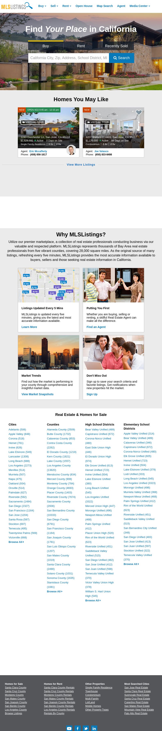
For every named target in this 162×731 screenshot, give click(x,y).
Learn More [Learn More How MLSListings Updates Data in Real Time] (29, 327)
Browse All (16, 541)
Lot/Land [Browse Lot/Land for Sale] (90, 702)
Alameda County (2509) (61, 429)
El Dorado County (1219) (61, 452)
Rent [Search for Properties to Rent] (81, 46)
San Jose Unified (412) (98, 564)
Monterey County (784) (60, 483)
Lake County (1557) (58, 461)
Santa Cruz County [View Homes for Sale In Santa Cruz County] (15, 691)
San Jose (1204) (18, 515)
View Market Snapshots (37, 394)
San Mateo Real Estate (137, 706)
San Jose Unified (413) (137, 541)
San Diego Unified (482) (99, 559)
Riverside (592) (18, 497)
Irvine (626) (15, 447)
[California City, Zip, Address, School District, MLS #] (68, 58)
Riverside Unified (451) (98, 546)
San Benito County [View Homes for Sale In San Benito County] (15, 706)
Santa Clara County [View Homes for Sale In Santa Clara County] (15, 687)
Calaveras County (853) (61, 438)
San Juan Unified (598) (99, 568)
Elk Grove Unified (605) (137, 456)
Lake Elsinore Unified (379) (140, 469)
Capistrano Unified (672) (99, 434)
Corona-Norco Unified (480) (140, 451)
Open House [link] (84, 6)
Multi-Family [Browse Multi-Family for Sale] (92, 698)
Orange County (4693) (60, 488)
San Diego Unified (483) (138, 537)
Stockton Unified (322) (137, 550)
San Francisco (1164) (21, 510)
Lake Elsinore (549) (20, 452)
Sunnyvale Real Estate (136, 695)
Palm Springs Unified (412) (139, 501)
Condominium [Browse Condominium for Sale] (93, 695)
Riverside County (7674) (61, 497)
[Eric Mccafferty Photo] (71, 148)
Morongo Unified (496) (98, 510)
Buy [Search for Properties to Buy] (46, 46)
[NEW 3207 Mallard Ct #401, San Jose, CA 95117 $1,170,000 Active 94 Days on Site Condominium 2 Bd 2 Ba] (113, 127)
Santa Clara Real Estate (137, 691)
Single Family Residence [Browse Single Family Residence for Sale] (98, 687)
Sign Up (92, 394)
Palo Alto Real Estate (135, 713)
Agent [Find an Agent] (121, 6)
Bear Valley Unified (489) (100, 429)
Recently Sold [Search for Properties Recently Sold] (116, 46)
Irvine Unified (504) (96, 474)
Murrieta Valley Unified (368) (140, 492)
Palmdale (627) (18, 492)
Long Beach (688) (19, 461)
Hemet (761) (16, 443)
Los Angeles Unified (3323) (140, 483)
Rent (65, 6)
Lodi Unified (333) (134, 474)
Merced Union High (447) (100, 506)
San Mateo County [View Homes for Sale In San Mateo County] (15, 698)
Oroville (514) (17, 488)
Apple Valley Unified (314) (139, 433)
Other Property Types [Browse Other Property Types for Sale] (97, 709)
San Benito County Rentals (59, 706)
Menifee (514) (17, 470)
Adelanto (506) (17, 429)
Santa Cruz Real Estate (137, 698)
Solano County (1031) (60, 573)
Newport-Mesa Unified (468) (140, 496)
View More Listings (81, 164)
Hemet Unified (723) (97, 470)
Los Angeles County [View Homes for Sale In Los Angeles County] (16, 709)
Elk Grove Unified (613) (99, 465)
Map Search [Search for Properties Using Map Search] (105, 6)
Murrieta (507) (17, 474)
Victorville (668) (18, 537)
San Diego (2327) (19, 506)
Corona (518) (16, 438)
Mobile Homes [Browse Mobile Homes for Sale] (93, 706)
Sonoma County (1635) (60, 577)
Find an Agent (96, 327)
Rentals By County (54, 713)
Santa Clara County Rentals (59, 687)
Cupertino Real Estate (136, 702)
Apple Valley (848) (19, 434)
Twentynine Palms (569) (23, 532)
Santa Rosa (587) (19, 519)
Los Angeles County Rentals (59, 709)
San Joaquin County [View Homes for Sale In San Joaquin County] (16, 702)
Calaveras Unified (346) (138, 442)
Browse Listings (13, 713)
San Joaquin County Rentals (59, 702)
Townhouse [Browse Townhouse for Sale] (91, 691)
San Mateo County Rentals (58, 698)
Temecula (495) (18, 528)
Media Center (139, 6)
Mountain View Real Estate (139, 709)
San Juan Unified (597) (137, 546)
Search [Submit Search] (121, 58)
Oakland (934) (17, 483)
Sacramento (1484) (20, 501)
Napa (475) (15, 479)
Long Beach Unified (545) (139, 478)
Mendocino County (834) (61, 474)
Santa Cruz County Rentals (59, 691)
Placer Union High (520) (99, 532)
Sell (53, 6)
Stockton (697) (17, 524)
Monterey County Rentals (58, 695)
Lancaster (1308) (19, 456)
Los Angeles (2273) (20, 465)
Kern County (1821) (58, 456)
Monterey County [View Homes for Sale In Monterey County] (14, 695)
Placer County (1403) (59, 492)
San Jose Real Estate (136, 687)
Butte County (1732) (59, 434)
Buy (41, 6)
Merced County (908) (59, 479)
